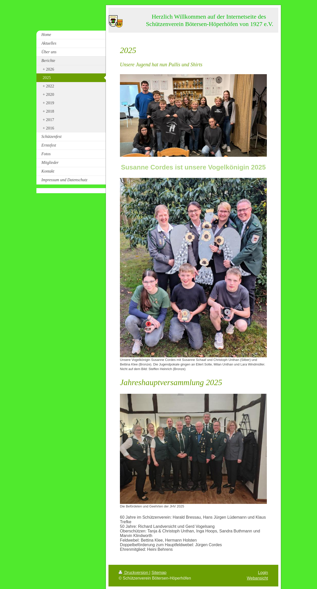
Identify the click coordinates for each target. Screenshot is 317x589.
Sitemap (159, 572)
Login (263, 572)
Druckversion (134, 572)
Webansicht (257, 578)
